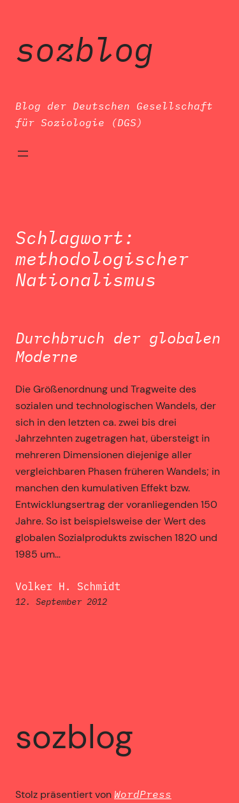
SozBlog (84, 48)
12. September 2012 (61, 601)
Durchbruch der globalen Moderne (118, 347)
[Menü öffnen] (23, 153)
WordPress (142, 793)
